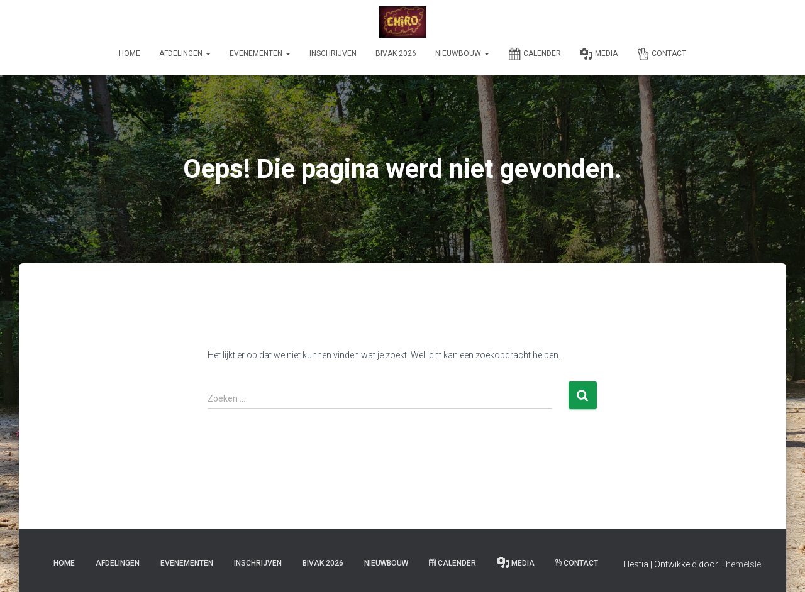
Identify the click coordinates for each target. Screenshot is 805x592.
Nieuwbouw (462, 53)
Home (129, 53)
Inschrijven (333, 53)
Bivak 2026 (395, 53)
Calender (534, 54)
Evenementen (260, 53)
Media (599, 54)
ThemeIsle (740, 564)
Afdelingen (185, 53)
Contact (661, 54)
